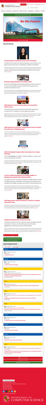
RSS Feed (15, 235)
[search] (35, 7)
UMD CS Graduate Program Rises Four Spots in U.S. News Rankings (22, 153)
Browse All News (7, 235)
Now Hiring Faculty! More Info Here (23, 15)
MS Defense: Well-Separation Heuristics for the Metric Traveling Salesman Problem (22, 309)
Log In (43, 4)
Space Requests (38, 4)
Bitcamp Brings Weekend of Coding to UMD (18, 82)
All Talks (16, 247)
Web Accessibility (6, 393)
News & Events (23, 11)
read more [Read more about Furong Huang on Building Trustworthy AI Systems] (10, 71)
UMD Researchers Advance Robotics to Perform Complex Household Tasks (22, 201)
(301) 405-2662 (11, 389)
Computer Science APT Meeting (11, 264)
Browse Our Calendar (23, 357)
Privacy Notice (13, 393)
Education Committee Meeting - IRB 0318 (13, 340)
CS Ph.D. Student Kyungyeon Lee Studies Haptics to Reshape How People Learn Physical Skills (20, 176)
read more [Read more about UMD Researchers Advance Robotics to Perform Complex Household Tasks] (36, 207)
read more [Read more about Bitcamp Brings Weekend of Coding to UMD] (25, 93)
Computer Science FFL (9, 254)
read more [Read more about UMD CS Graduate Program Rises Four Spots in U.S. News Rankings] (20, 163)
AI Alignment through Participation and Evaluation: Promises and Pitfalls (20, 298)
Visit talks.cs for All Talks (23, 360)
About (28, 4)
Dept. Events (8, 247)
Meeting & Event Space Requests (23, 362)
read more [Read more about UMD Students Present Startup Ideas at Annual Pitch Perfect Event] (31, 116)
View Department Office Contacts (8, 380)
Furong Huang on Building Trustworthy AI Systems (20, 61)
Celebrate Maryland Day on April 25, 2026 (17, 220)
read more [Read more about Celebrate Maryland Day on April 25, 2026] (39, 231)
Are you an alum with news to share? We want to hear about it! (12, 239)
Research (9, 11)
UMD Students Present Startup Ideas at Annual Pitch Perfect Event (20, 106)
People (3, 11)
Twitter (6, 391)
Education (15, 11)
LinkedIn (12, 391)
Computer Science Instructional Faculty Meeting (14, 320)
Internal (31, 4)
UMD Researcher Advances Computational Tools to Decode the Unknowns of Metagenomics (22, 128)
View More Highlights (23, 40)
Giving (43, 11)
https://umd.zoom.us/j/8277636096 (16, 307)
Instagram (9, 391)
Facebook (4, 391)
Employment (23, 4)
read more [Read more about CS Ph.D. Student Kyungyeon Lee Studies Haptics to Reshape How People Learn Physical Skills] (10, 190)
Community (31, 11)
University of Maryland (23, 1)
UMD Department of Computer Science (11, 6)
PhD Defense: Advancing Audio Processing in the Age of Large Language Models (21, 285)
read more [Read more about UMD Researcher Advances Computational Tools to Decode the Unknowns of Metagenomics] (10, 136)
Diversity (37, 11)
